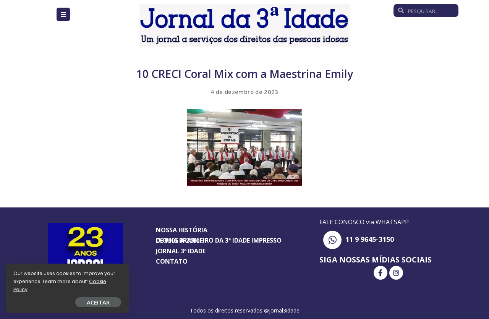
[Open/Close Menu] (63, 14)
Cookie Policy (29, 289)
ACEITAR (89, 302)
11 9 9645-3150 (369, 239)
